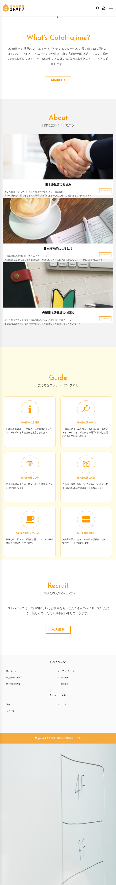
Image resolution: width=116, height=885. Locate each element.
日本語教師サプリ (30, 619)
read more (105, 332)
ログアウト (11, 852)
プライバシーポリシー (71, 813)
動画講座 (65, 825)
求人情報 (58, 771)
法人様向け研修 (13, 825)
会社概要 (65, 819)
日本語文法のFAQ (86, 564)
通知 (8, 846)
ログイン (65, 846)
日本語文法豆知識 (86, 619)
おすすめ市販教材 (86, 674)
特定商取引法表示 (14, 819)
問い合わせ (11, 813)
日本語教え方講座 (30, 564)
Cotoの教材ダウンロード (30, 674)
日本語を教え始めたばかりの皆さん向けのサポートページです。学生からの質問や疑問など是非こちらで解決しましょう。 (85, 574)
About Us (58, 221)
